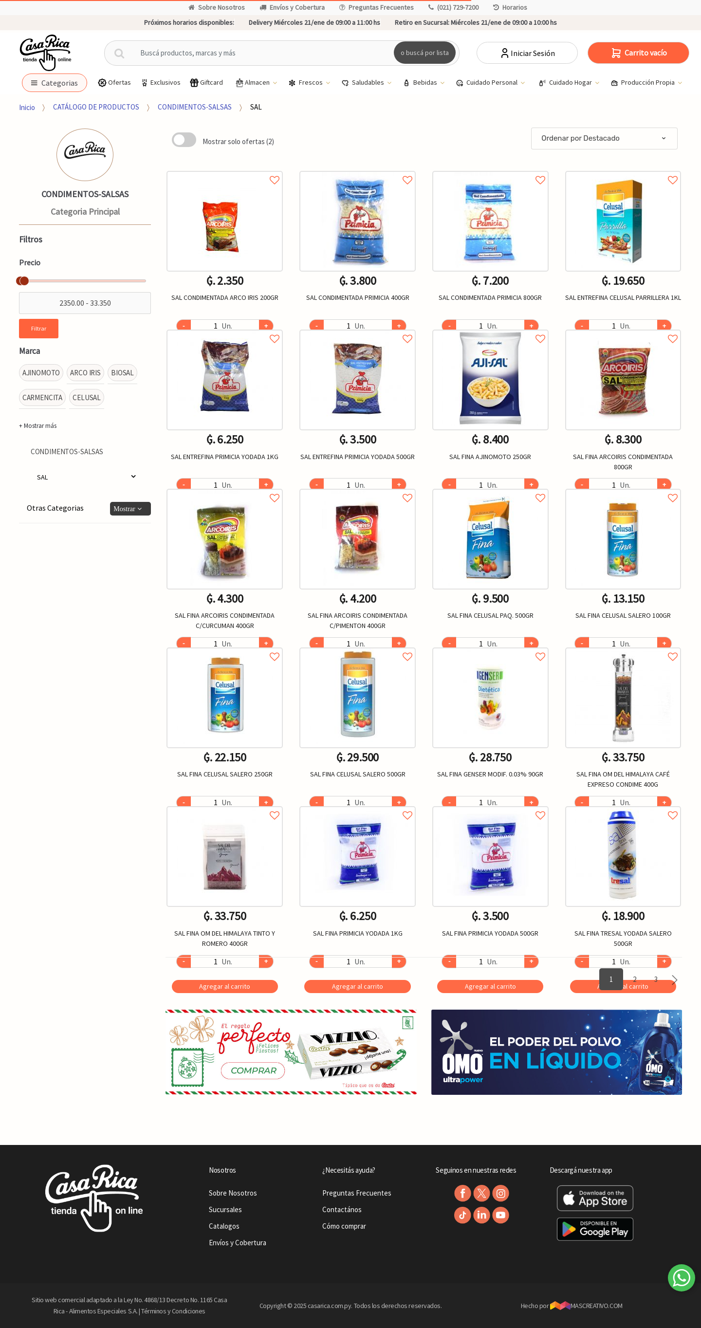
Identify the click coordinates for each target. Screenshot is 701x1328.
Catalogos (224, 1226)
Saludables (363, 82)
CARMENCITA (42, 397)
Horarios (510, 7)
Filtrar (38, 328)
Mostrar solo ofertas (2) (238, 141)
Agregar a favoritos (224, 169)
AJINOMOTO (41, 372)
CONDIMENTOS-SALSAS (195, 106)
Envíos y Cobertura (292, 7)
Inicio (27, 106)
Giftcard (206, 82)
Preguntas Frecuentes (376, 7)
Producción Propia (643, 82)
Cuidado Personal (487, 82)
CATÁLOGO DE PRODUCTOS (96, 106)
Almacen (252, 82)
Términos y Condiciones (173, 1311)
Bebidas (421, 82)
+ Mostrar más (37, 426)
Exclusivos (160, 82)
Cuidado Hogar (565, 82)
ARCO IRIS (85, 372)
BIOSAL (122, 372)
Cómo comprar (344, 1226)
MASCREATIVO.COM (586, 1305)
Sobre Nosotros (216, 7)
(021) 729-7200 (453, 7)
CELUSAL (87, 397)
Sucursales (225, 1209)
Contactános (342, 1209)
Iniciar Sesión (527, 53)
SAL (256, 106)
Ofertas (114, 82)
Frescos (306, 82)
